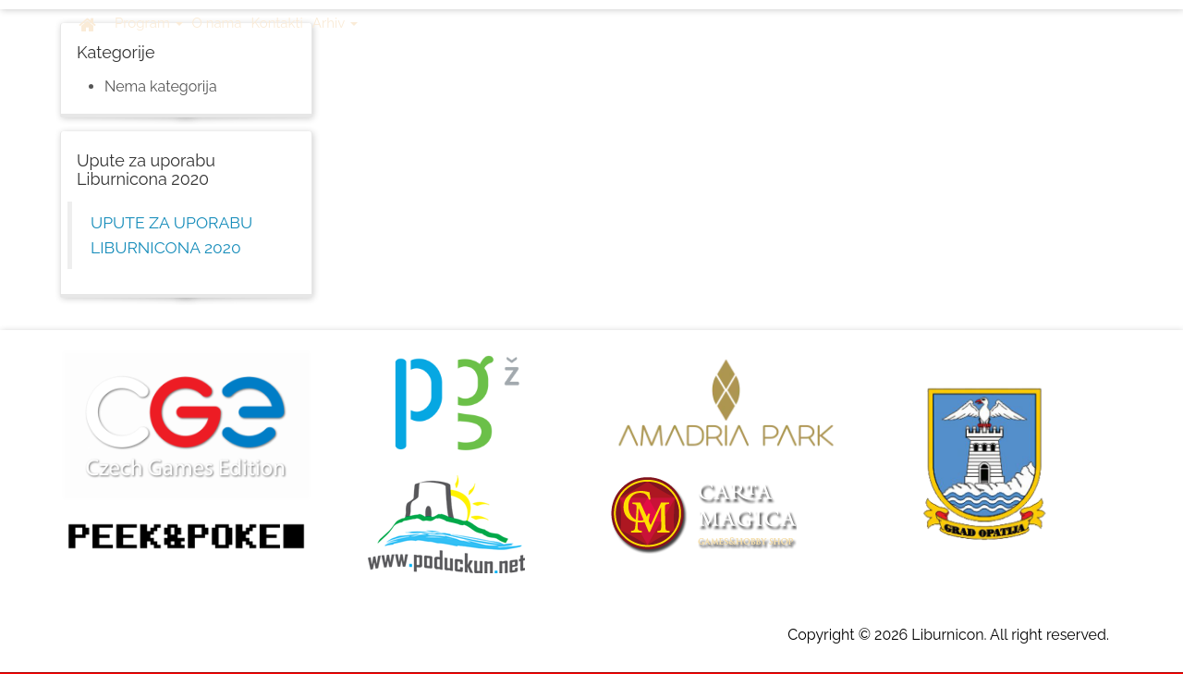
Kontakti (277, 23)
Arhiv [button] (335, 23)
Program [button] (149, 23)
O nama (217, 23)
